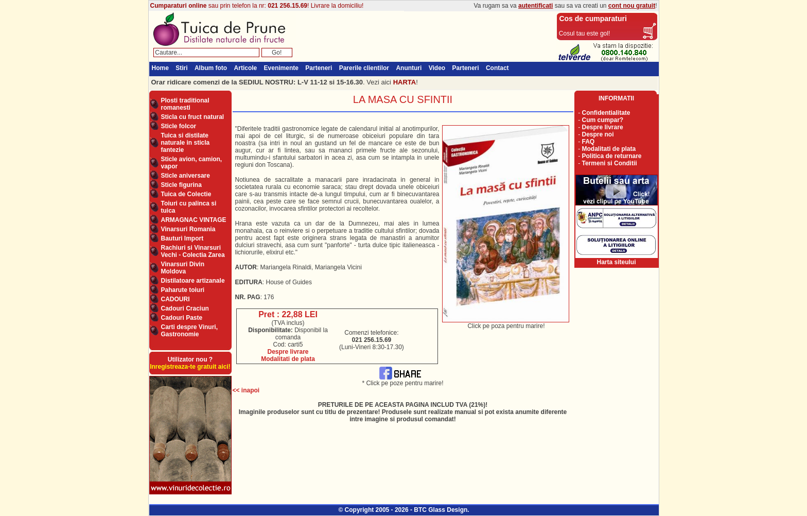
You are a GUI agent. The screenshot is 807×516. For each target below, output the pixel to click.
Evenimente (281, 68)
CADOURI (175, 299)
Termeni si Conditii (609, 163)
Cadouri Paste (182, 317)
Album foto (211, 68)
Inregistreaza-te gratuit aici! (190, 366)
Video (437, 68)
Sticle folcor (179, 126)
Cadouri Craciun (185, 308)
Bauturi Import (182, 238)
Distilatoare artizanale (193, 280)
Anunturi (409, 68)
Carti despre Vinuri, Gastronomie (189, 330)
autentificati (535, 5)
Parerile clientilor (364, 68)
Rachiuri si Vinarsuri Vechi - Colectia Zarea (193, 251)
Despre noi (598, 134)
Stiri (181, 68)
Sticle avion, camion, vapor (191, 163)
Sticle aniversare (185, 175)
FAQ (588, 141)
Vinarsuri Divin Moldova (182, 268)
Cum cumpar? (603, 120)
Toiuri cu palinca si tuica (189, 207)
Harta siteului (616, 262)
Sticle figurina (181, 184)
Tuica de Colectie (186, 194)
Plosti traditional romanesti (185, 104)
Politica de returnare (612, 156)
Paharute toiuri (183, 290)
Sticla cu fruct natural (192, 117)
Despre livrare (287, 351)
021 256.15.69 (287, 5)
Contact (497, 68)
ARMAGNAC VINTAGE (193, 219)
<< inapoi (246, 390)
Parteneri (318, 68)
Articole (245, 68)
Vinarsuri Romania (188, 229)
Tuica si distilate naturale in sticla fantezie (185, 142)
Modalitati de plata (288, 359)
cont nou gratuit (631, 5)
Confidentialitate (606, 112)
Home (160, 68)
